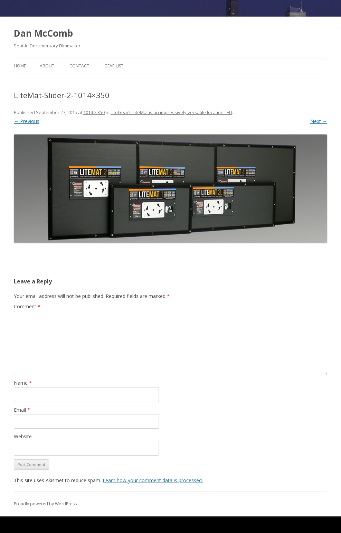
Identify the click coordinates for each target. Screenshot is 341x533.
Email (22, 409)
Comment (27, 306)
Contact (79, 66)
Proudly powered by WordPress (45, 504)
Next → (318, 121)
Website (23, 436)
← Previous (26, 121)
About (47, 66)
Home (20, 66)
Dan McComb (43, 33)
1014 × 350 (94, 112)
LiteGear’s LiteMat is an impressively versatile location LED (171, 112)
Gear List (113, 66)
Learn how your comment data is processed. (153, 480)
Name (23, 383)
